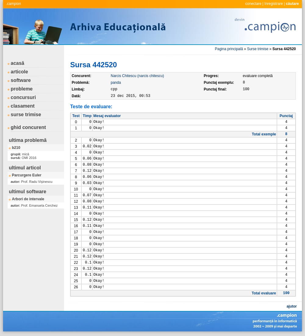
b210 (16, 148)
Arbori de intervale (28, 199)
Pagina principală (229, 49)
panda (116, 82)
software (21, 80)
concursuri (23, 97)
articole (19, 71)
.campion (13, 4)
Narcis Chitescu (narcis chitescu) (137, 76)
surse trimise (26, 114)
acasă (17, 63)
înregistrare (273, 4)
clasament (22, 106)
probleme (22, 88)
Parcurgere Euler (26, 175)
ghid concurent (28, 127)
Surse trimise (257, 49)
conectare (253, 4)
